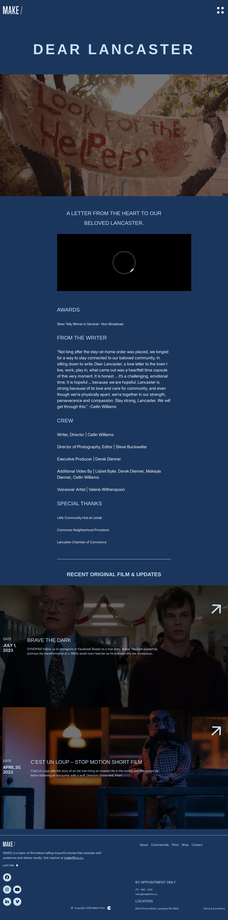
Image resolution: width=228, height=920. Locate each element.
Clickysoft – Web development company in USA (109, 908)
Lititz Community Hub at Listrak (79, 518)
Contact (197, 845)
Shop (185, 845)
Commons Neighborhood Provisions (83, 530)
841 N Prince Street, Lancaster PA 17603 (157, 908)
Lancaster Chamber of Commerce (81, 542)
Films (175, 845)
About (144, 845)
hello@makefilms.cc (146, 894)
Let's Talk (10, 865)
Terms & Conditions (214, 908)
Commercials (160, 845)
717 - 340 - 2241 (143, 889)
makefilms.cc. (74, 858)
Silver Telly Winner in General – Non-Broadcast (90, 324)
